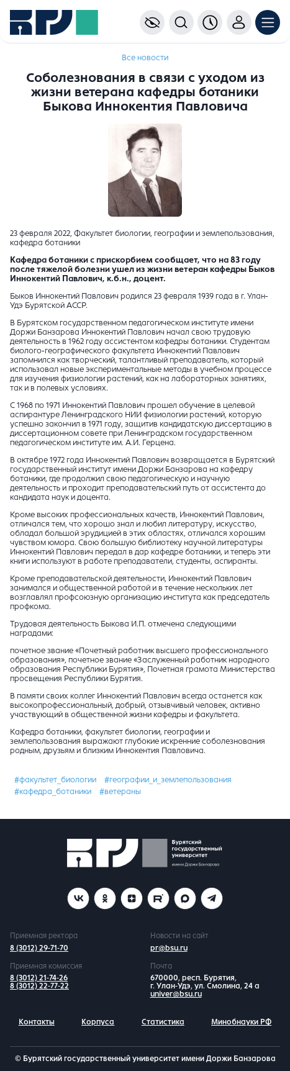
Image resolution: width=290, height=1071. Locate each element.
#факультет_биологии (55, 779)
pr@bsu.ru (169, 948)
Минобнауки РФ (241, 1022)
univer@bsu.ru (176, 994)
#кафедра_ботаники (52, 791)
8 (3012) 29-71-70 (39, 948)
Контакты (37, 1022)
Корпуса (97, 1022)
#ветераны (120, 791)
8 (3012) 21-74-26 (39, 978)
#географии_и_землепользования (168, 779)
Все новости (145, 57)
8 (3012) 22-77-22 (39, 986)
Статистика (163, 1022)
